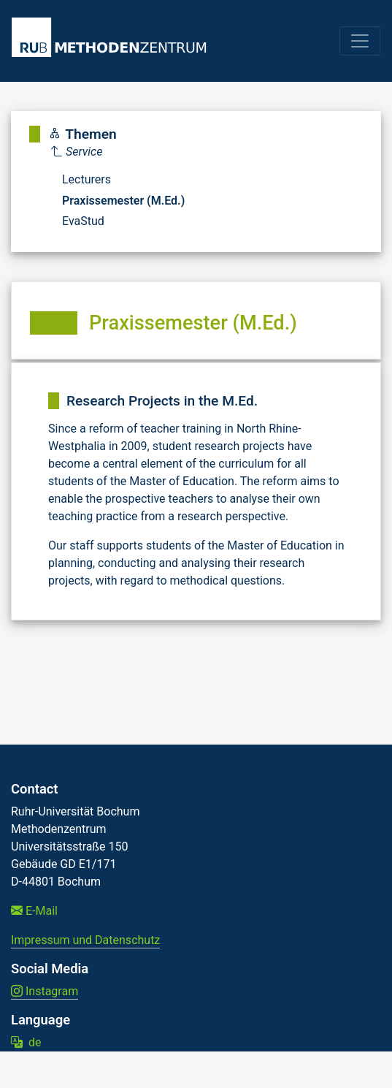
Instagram (44, 991)
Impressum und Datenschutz (85, 940)
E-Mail (34, 911)
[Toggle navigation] (359, 41)
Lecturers (86, 179)
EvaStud (83, 221)
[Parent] (118, 152)
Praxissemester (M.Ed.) (123, 201)
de (26, 1042)
